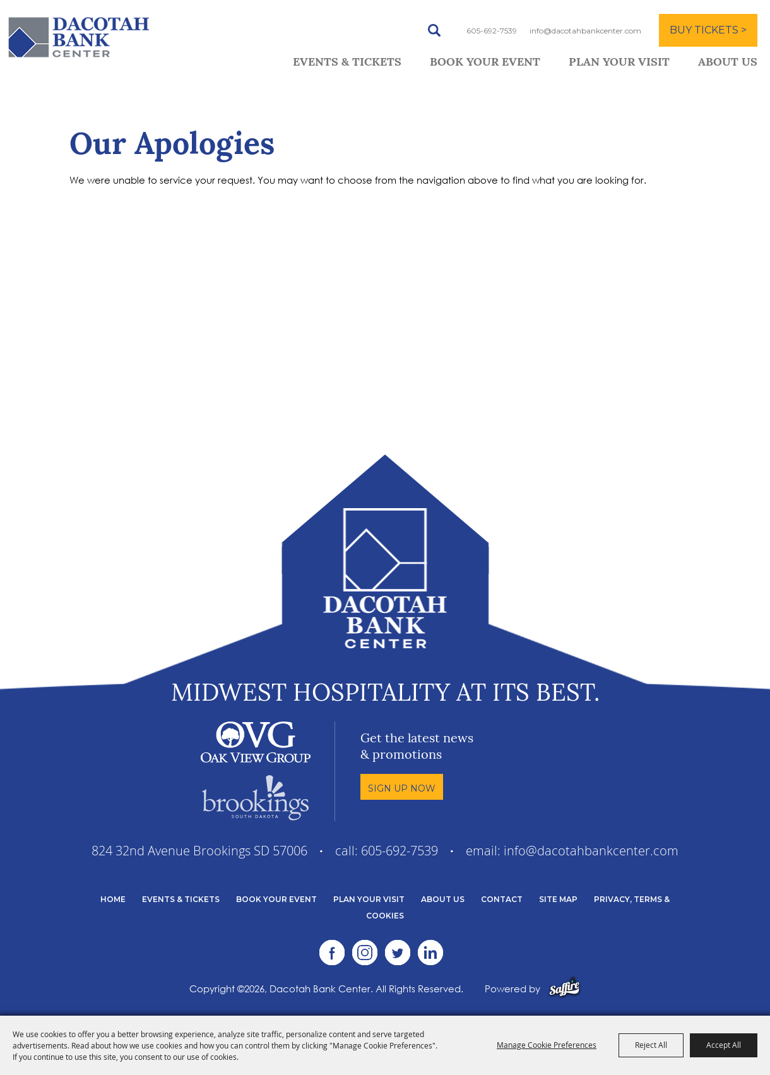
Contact (502, 899)
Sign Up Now (401, 788)
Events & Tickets (347, 63)
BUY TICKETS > (708, 30)
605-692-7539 (491, 30)
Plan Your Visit (619, 63)
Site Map (558, 899)
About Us (727, 63)
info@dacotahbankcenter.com (585, 30)
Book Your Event (485, 63)
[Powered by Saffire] (564, 988)
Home (113, 899)
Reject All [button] (651, 1045)
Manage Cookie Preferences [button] (546, 1045)
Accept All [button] (723, 1045)
